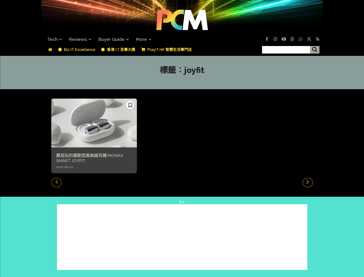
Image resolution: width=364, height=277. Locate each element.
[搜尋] (314, 50)
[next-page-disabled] (308, 182)
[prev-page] (56, 182)
